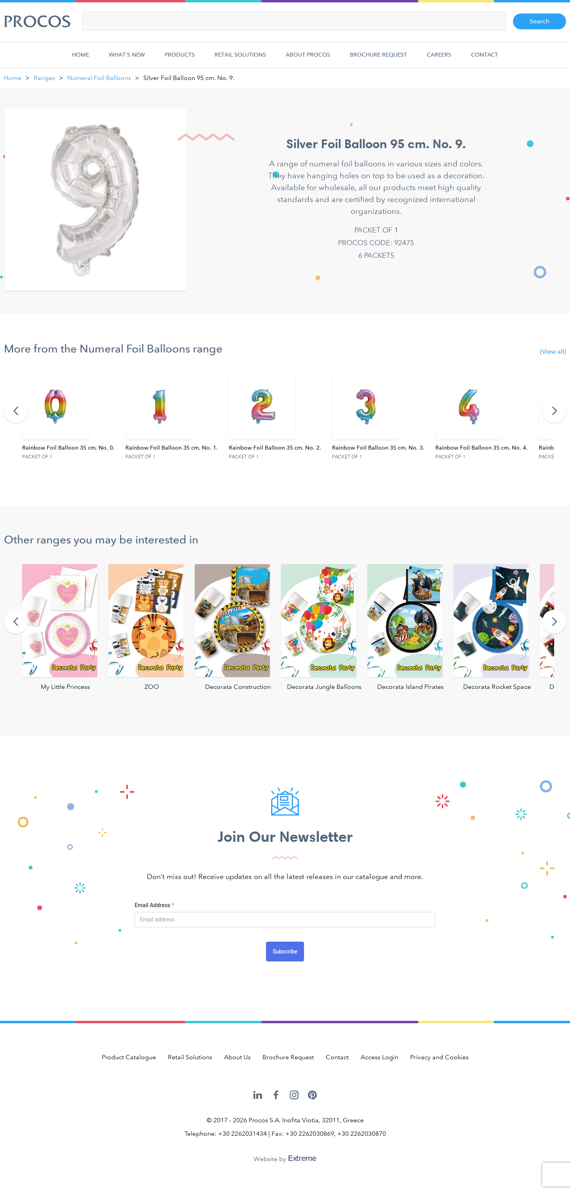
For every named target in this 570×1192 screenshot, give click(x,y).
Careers (439, 59)
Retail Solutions (240, 59)
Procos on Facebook (276, 1095)
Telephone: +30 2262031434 (225, 1133)
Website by (285, 1159)
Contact (484, 59)
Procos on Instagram (294, 1095)
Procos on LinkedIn (257, 1095)
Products (180, 59)
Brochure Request (378, 59)
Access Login (379, 1057)
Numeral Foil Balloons (99, 78)
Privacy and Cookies (439, 1057)
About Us (237, 1057)
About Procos (308, 59)
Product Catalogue (129, 1057)
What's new (127, 59)
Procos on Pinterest (312, 1095)
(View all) (553, 351)
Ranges (44, 78)
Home (82, 59)
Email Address (154, 905)
